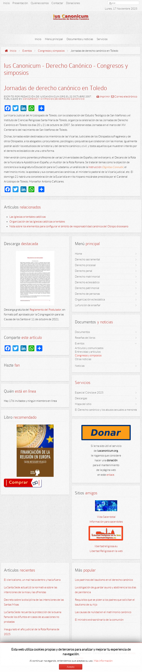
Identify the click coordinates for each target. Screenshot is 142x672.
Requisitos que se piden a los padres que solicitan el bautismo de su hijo (105, 602)
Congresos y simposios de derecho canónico (54, 99)
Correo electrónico (124, 96)
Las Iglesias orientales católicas (27, 216)
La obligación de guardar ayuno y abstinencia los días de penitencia (105, 590)
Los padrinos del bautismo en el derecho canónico (104, 579)
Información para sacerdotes (106, 521)
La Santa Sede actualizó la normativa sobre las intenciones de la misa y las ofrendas (30, 590)
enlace (110, 474)
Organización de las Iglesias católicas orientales (37, 221)
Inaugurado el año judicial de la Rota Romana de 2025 (31, 632)
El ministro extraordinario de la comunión (99, 619)
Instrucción (105, 167)
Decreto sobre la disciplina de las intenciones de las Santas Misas (34, 602)
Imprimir (103, 96)
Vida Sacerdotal (106, 516)
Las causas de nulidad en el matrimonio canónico (103, 612)
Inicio (13, 50)
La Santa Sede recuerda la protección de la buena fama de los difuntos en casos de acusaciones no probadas (32, 617)
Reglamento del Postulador (45, 309)
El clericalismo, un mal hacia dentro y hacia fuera (32, 579)
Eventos (27, 50)
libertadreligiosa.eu (106, 546)
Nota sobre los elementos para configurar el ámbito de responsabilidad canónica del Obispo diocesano (68, 226)
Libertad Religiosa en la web (106, 551)
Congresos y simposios (51, 50)
